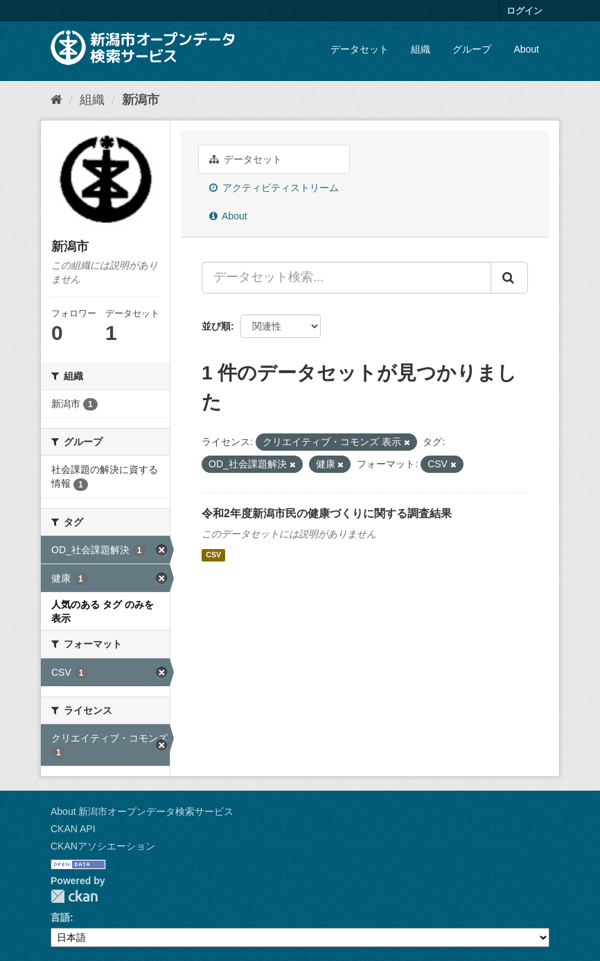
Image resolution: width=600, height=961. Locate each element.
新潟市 (140, 100)
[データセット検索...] (346, 278)
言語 (60, 917)
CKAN (74, 896)
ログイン (524, 11)
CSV (213, 555)
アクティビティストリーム (274, 187)
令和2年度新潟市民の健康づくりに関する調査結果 (327, 513)
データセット (359, 49)
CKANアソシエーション (103, 846)
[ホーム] (56, 100)
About (526, 49)
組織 (420, 49)
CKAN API (73, 828)
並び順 (216, 326)
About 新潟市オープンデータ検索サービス (142, 811)
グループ (471, 49)
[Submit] (509, 278)
